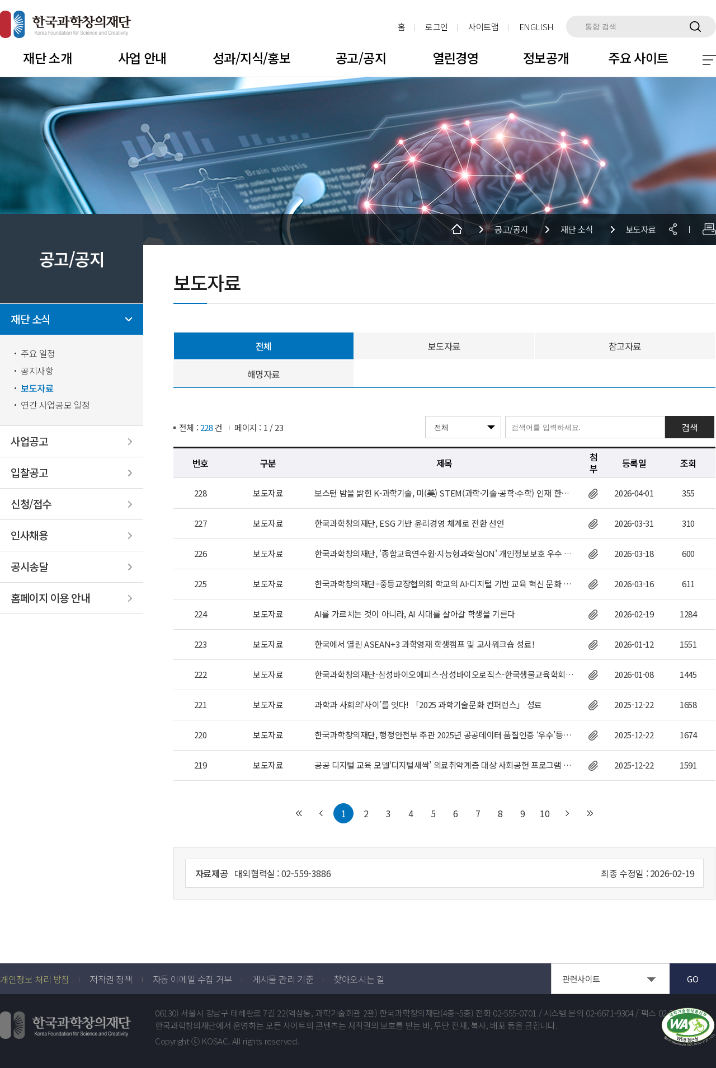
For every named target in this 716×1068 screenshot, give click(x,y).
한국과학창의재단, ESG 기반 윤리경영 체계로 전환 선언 (409, 523)
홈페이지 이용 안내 (50, 598)
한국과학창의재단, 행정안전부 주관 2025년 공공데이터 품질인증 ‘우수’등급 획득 (444, 735)
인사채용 (29, 535)
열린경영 (456, 57)
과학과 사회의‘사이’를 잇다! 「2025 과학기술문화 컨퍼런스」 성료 (428, 704)
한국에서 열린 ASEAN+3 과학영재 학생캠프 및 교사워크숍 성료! (424, 644)
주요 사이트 (638, 57)
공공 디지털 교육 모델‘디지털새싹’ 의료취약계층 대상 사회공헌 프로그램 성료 (444, 765)
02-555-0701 (514, 1013)
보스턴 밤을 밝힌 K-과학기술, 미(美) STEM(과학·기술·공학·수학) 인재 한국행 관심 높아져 (444, 493)
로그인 (436, 26)
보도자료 (37, 388)
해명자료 (263, 374)
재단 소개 (47, 57)
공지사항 (37, 371)
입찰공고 (29, 473)
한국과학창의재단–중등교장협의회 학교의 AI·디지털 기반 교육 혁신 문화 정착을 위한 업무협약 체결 (444, 583)
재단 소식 (30, 319)
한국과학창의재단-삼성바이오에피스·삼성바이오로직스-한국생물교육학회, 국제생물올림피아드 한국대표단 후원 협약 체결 (444, 674)
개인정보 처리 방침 (34, 979)
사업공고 (29, 441)
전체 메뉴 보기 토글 (709, 60)
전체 (264, 346)
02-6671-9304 (610, 1013)
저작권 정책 (111, 979)
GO (692, 979)
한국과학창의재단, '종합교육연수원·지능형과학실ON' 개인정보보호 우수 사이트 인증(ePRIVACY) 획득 (444, 553)
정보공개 (546, 57)
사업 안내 (142, 57)
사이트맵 (483, 26)
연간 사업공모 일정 (55, 405)
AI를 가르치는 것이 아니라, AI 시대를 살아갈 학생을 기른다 (414, 614)
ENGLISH (536, 26)
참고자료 (625, 346)
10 (545, 813)
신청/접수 (31, 504)
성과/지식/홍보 (251, 57)
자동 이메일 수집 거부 (192, 979)
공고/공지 (361, 57)
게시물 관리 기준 (282, 979)
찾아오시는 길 (358, 979)
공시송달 (29, 567)
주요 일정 (38, 353)
